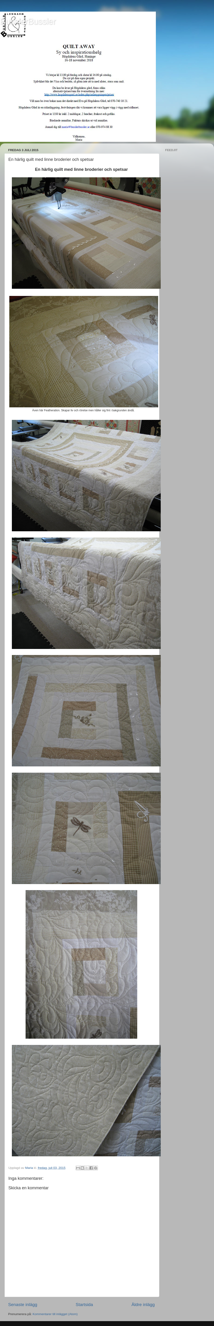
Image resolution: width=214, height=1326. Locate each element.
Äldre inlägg (143, 1304)
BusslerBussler (28, 21)
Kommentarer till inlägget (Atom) (55, 1314)
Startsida (84, 1304)
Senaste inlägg (22, 1304)
